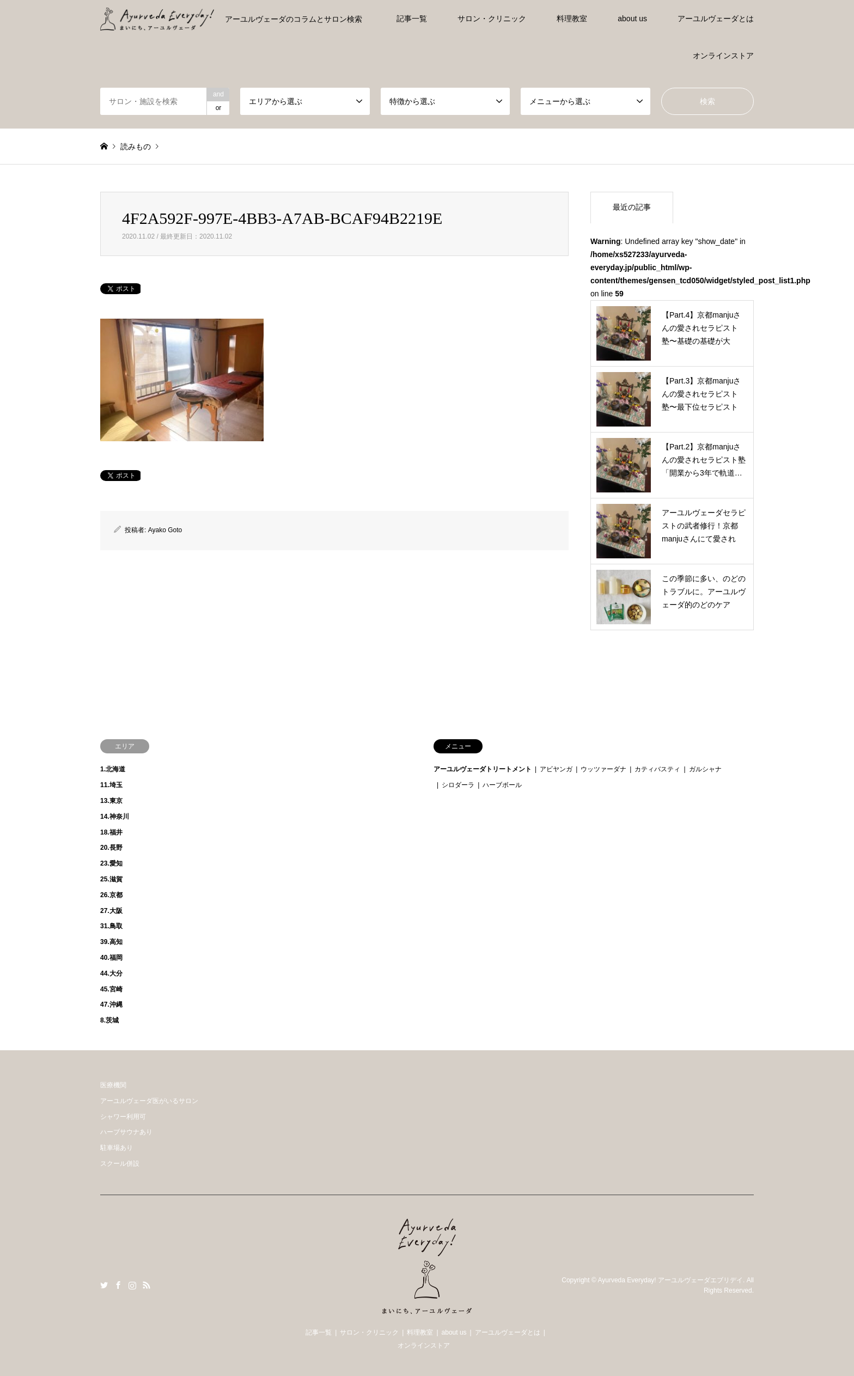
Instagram (132, 1285)
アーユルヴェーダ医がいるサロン (149, 1101)
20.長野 (111, 847)
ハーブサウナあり (126, 1132)
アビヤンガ (556, 769)
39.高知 (111, 942)
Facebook (118, 1285)
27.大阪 (111, 911)
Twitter (104, 1285)
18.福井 (111, 832)
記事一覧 (411, 18)
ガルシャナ (705, 769)
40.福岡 (111, 957)
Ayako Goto (165, 530)
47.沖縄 (111, 1004)
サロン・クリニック (491, 18)
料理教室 (572, 18)
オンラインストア (723, 55)
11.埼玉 (111, 785)
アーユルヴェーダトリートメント (483, 769)
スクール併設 (119, 1163)
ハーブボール (502, 785)
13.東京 (111, 801)
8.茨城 (109, 1020)
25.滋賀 (111, 879)
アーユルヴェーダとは (716, 18)
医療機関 (113, 1085)
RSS (146, 1285)
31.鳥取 (111, 926)
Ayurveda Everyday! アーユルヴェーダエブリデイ (670, 1280)
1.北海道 (112, 769)
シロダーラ (458, 785)
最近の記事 (632, 207)
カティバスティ (657, 769)
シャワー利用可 (123, 1117)
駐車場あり (116, 1148)
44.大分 (111, 973)
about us (632, 18)
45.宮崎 (111, 989)
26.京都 (111, 895)
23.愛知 (111, 863)
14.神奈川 (114, 816)
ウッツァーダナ (603, 769)
